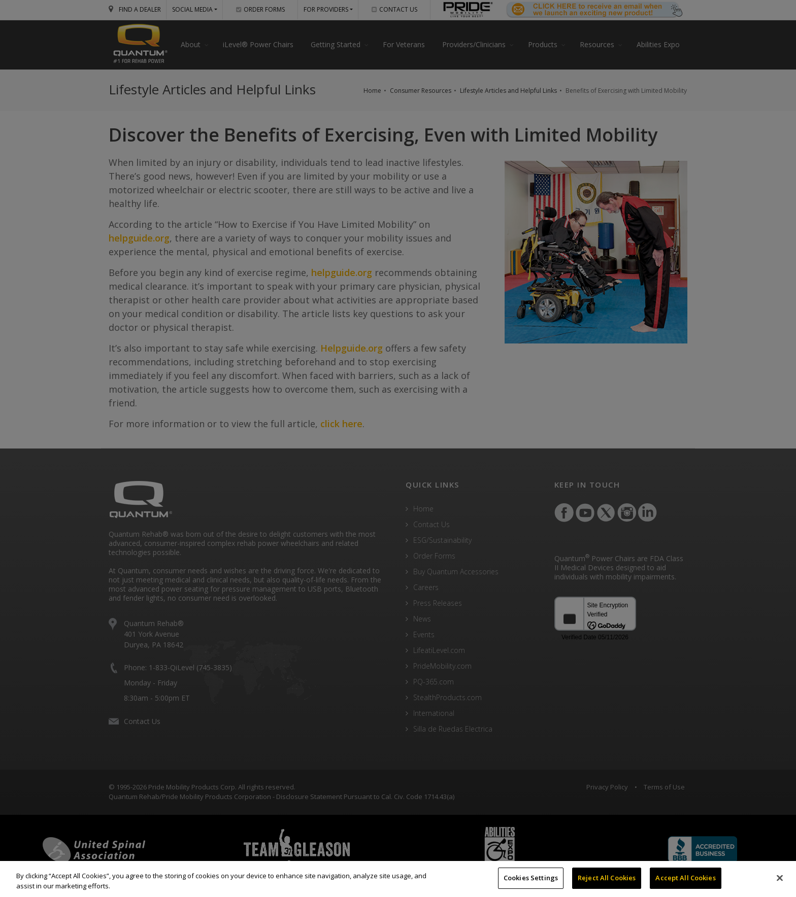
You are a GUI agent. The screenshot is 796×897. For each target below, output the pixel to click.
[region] (398, 879)
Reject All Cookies (607, 877)
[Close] (780, 878)
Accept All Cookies (685, 877)
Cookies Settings (531, 877)
